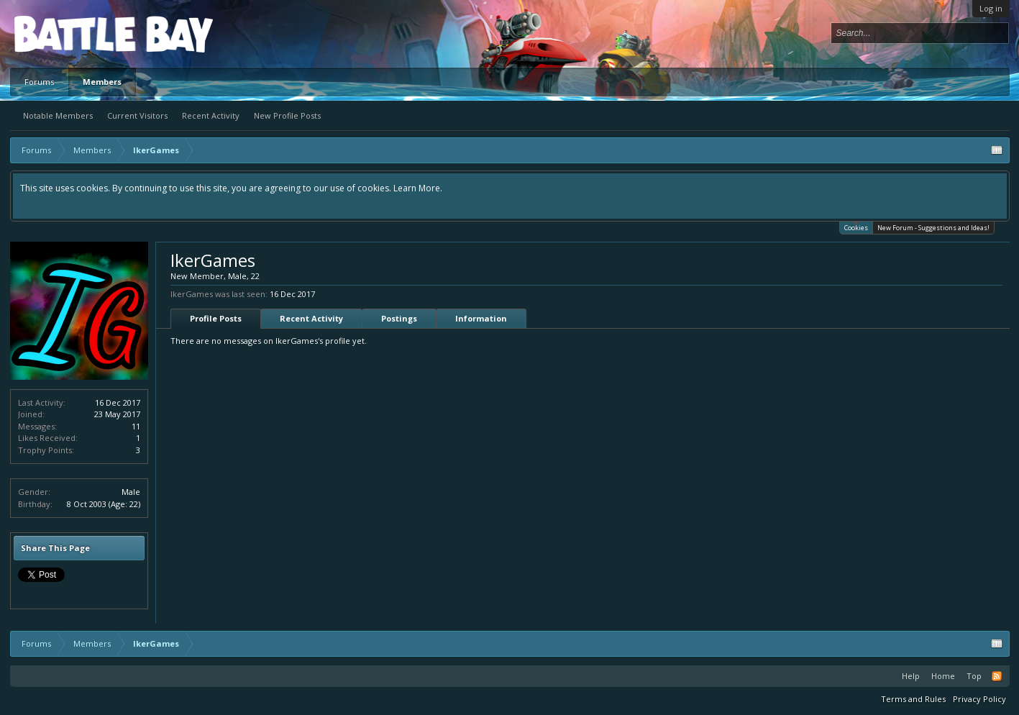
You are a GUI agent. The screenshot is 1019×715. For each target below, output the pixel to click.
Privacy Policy (979, 698)
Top (974, 675)
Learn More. (417, 188)
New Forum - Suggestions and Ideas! (933, 227)
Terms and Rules (913, 698)
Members (102, 81)
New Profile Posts (287, 115)
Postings (399, 318)
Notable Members (58, 115)
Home (943, 675)
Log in (990, 8)
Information (481, 318)
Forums (39, 81)
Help (911, 675)
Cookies (856, 227)
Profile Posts (216, 318)
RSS (996, 676)
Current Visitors (137, 115)
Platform (66, 33)
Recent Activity (210, 115)
